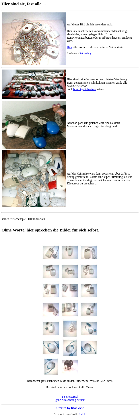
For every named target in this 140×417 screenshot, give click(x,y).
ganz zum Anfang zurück (70, 399)
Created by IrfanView (69, 407)
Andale (82, 414)
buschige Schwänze (84, 89)
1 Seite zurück (70, 396)
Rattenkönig (85, 53)
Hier (69, 47)
